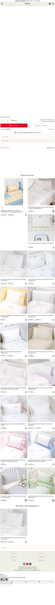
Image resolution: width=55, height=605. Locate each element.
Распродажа (41, 560)
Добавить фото (51, 147)
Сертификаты (41, 556)
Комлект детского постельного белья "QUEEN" (40, 424)
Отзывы (4, 547)
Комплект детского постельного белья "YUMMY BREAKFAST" (40, 207)
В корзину (14, 125)
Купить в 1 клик (41, 125)
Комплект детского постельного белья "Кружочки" (40, 352)
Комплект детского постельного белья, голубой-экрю (13, 496)
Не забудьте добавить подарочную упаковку (29, 132)
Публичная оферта (19, 570)
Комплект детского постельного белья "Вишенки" (40, 496)
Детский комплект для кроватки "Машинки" (11, 352)
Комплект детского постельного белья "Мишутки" (40, 316)
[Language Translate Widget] (20, 1)
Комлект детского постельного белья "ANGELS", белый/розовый (13, 460)
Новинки (14, 560)
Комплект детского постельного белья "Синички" (13, 280)
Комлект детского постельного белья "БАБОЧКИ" (40, 388)
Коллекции (14, 556)
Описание (5, 136)
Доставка (5, 140)
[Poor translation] (5, 579)
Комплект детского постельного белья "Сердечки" (40, 280)
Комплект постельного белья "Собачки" (41, 243)
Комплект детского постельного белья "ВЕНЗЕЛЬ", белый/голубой (13, 388)
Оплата (41, 553)
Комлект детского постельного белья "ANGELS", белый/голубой (40, 460)
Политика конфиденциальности (33, 570)
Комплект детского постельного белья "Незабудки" (13, 316)
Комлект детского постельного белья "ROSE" (13, 424)
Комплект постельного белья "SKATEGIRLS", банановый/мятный (12, 211)
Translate (36, 0)
